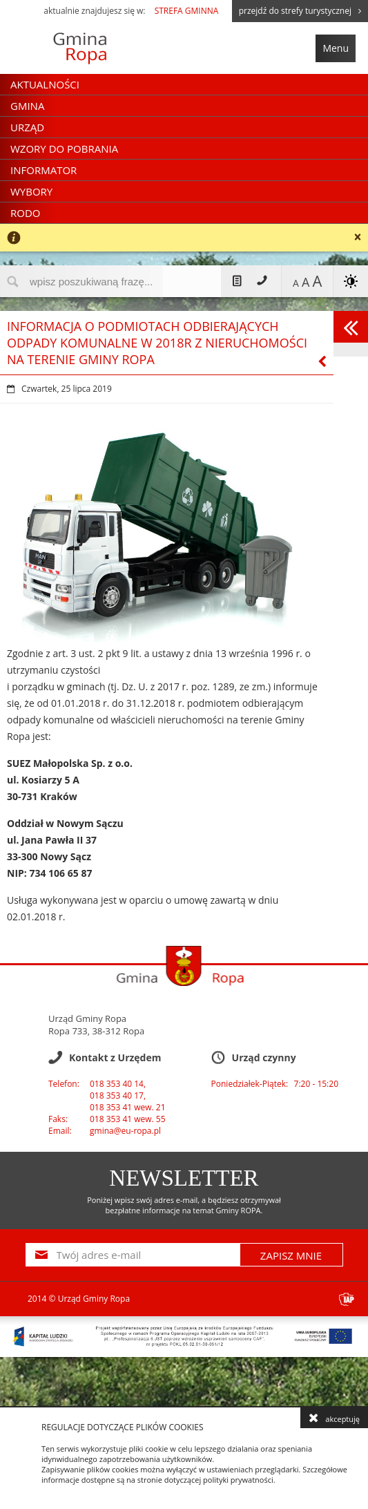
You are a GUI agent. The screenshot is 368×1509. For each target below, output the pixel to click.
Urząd (27, 127)
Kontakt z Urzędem (261, 281)
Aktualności (44, 84)
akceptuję (334, 1417)
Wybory (31, 191)
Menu (335, 48)
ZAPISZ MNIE (291, 1255)
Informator (43, 170)
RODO (25, 213)
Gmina (27, 106)
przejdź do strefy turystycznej (300, 11)
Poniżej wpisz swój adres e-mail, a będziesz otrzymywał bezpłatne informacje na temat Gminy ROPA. (184, 1205)
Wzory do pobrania (64, 148)
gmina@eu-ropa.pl (125, 1131)
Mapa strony (237, 281)
